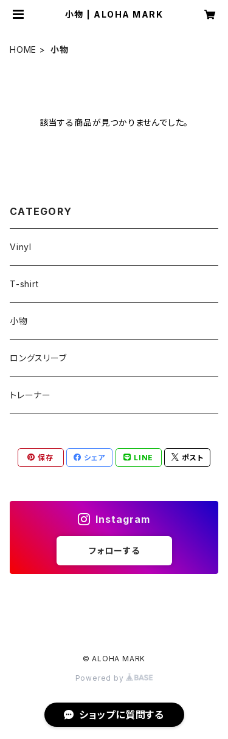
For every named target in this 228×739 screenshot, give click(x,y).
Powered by (114, 678)
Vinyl (21, 247)
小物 (19, 321)
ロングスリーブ (38, 358)
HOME (23, 49)
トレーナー (30, 395)
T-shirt (24, 284)
